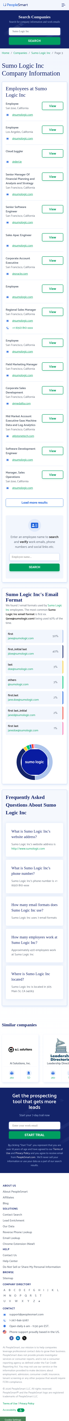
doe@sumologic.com (20, 669)
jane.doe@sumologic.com (23, 700)
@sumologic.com (22, 115)
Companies (20, 53)
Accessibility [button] (13, 1410)
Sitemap (8, 1278)
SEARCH (34, 41)
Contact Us (10, 1255)
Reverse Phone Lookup (17, 1232)
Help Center (10, 1261)
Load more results (35, 502)
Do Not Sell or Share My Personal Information (32, 1267)
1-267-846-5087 (16, 1320)
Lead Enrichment (13, 1220)
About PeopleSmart (15, 1191)
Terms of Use (10, 1404)
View (52, 106)
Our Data (8, 1226)
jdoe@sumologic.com (21, 654)
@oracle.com (20, 274)
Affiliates (8, 1197)
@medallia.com (21, 403)
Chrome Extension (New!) (19, 1244)
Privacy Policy (22, 1153)
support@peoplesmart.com (23, 1314)
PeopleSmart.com (26, 1157)
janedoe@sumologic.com (23, 730)
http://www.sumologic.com (28, 848)
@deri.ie (17, 162)
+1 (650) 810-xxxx (22, 328)
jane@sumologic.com (21, 638)
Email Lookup (11, 1238)
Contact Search (12, 1214)
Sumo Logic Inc (40, 53)
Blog (6, 1203)
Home (5, 53)
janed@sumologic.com (21, 715)
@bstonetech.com (23, 436)
